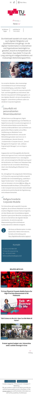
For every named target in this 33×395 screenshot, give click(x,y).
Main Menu (22, 2)
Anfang (29, 352)
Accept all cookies (10, 381)
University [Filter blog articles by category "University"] (4, 338)
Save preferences (22, 381)
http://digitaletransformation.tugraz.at (19, 236)
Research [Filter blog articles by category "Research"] (4, 286)
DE (11, 2)
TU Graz (16, 21)
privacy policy (6, 391)
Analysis (25, 384)
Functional (18, 384)
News (16, 23)
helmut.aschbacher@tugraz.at (11, 256)
